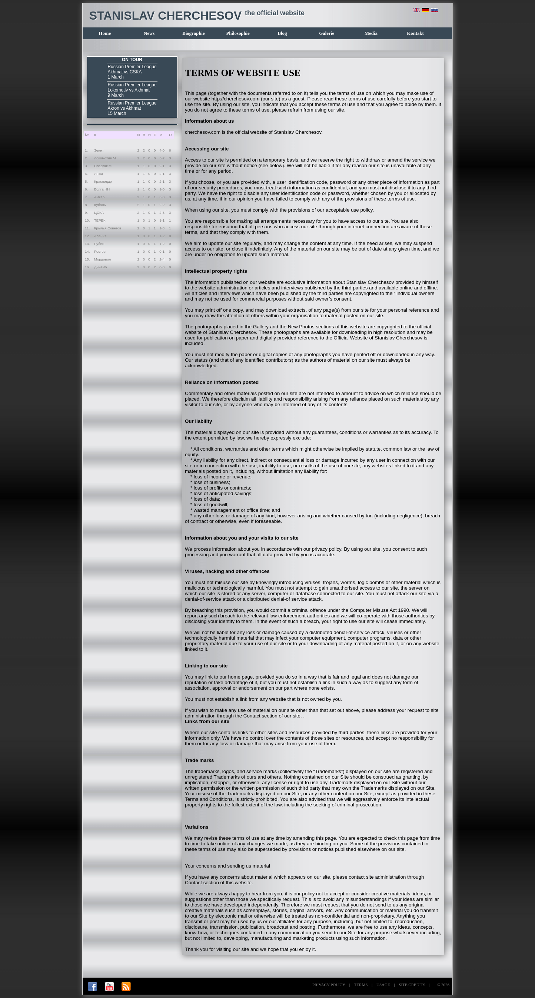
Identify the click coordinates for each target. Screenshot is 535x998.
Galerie (326, 33)
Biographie (193, 33)
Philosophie (237, 33)
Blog (282, 33)
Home (105, 33)
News (149, 33)
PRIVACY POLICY (328, 984)
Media (371, 33)
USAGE (383, 984)
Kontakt (415, 33)
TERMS (361, 984)
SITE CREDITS (412, 984)
